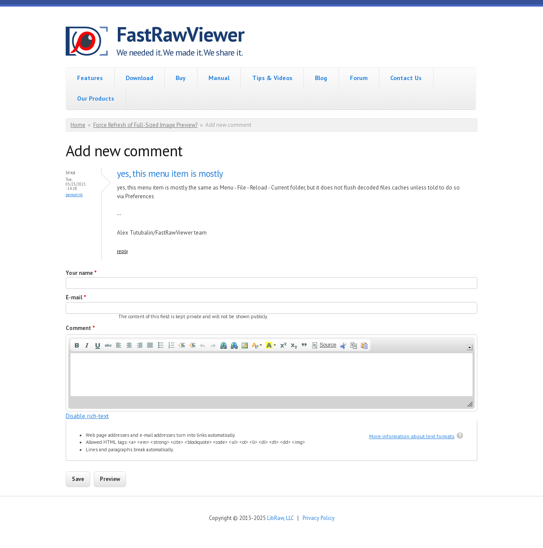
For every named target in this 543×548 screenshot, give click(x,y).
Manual (218, 78)
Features (90, 78)
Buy (181, 78)
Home (78, 125)
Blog (321, 78)
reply (122, 251)
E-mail (76, 297)
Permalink (74, 194)
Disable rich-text (87, 416)
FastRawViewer (180, 34)
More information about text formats (412, 436)
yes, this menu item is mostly (170, 173)
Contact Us (406, 78)
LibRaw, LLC (280, 517)
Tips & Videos (272, 78)
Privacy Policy (319, 517)
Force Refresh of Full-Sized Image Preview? (145, 125)
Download (139, 78)
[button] (76, 345)
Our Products (95, 98)
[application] (271, 372)
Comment (80, 328)
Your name (81, 273)
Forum (359, 78)
